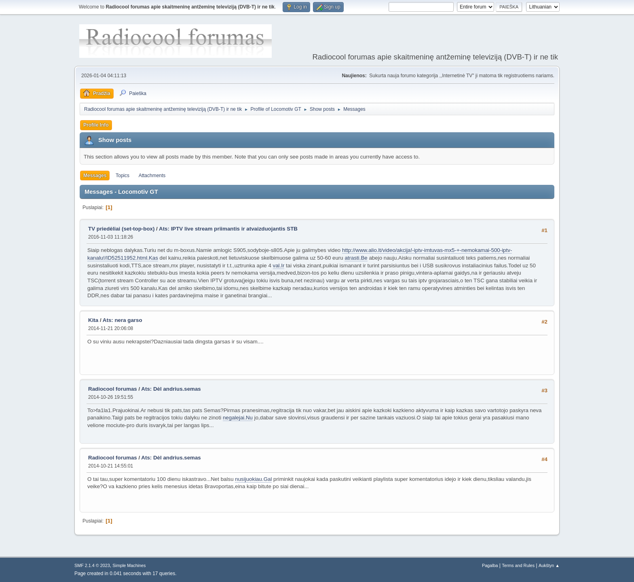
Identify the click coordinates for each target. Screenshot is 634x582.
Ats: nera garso (122, 320)
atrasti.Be (355, 258)
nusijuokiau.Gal (253, 479)
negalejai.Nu (238, 418)
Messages (94, 175)
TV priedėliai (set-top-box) (121, 229)
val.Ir (279, 265)
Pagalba (490, 565)
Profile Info (96, 125)
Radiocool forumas (112, 389)
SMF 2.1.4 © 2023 (92, 565)
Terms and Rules (518, 565)
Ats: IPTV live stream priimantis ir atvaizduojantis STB (228, 229)
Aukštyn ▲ (549, 565)
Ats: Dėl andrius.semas (171, 389)
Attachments (152, 175)
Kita (93, 320)
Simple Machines (129, 565)
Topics (122, 175)
